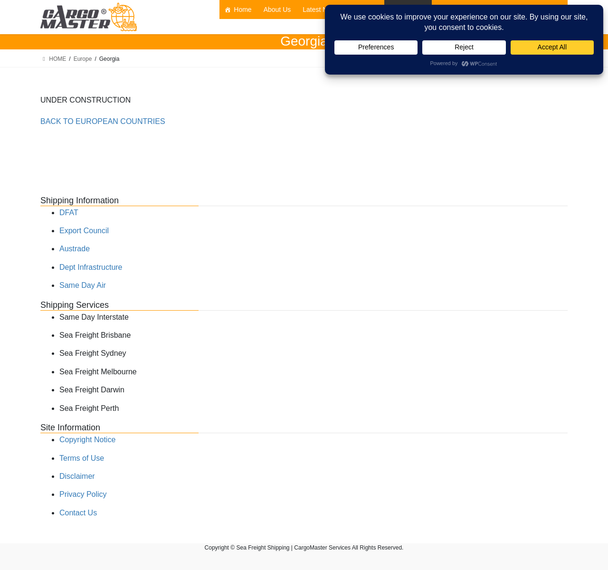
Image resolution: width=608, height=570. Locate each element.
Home (242, 9)
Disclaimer (77, 476)
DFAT (68, 213)
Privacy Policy (83, 494)
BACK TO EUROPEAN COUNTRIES (102, 121)
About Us (277, 9)
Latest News (321, 9)
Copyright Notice (87, 440)
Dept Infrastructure (91, 267)
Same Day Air (82, 285)
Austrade (74, 249)
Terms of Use (81, 458)
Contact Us (78, 513)
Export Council (84, 231)
